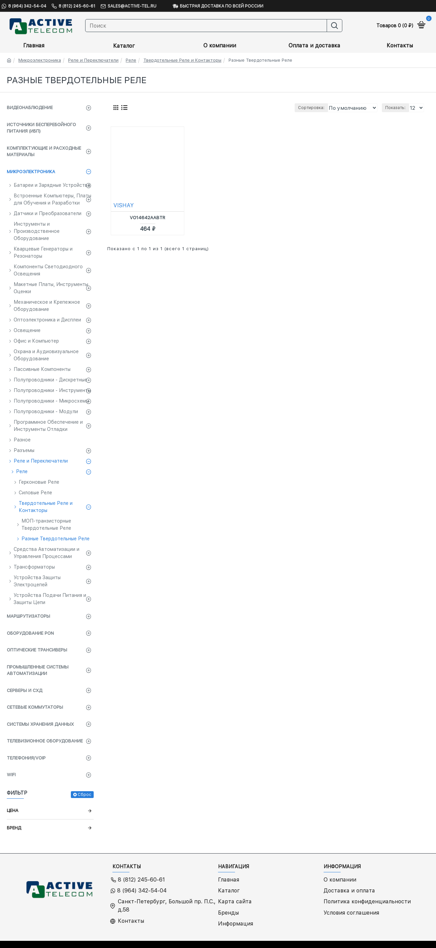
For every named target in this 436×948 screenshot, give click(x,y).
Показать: (396, 107)
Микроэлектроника (39, 60)
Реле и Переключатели (93, 60)
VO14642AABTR (147, 217)
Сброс (84, 794)
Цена (12, 810)
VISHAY (123, 205)
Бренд (14, 827)
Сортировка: (294, 107)
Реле (131, 60)
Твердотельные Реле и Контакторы (182, 60)
